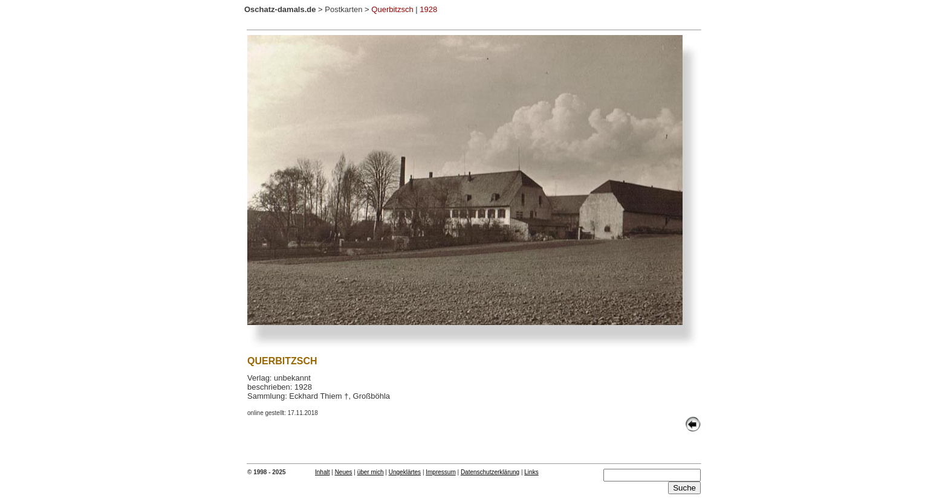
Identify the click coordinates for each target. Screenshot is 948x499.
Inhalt (322, 472)
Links (531, 472)
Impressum (440, 472)
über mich (370, 472)
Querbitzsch (392, 9)
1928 (428, 9)
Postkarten (343, 9)
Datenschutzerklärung (490, 472)
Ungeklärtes (405, 472)
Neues (343, 472)
